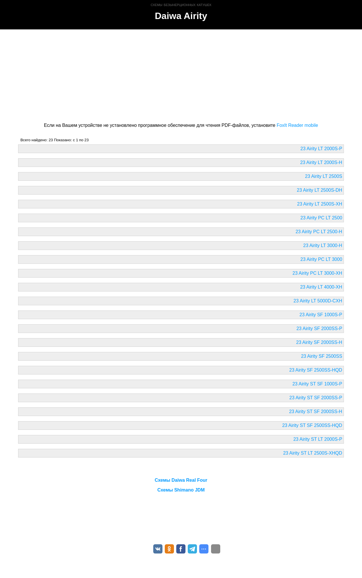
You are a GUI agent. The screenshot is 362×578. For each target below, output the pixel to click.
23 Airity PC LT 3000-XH (317, 273)
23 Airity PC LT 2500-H (319, 231)
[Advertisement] (181, 75)
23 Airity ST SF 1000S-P (317, 383)
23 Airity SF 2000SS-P (319, 328)
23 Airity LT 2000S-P (321, 148)
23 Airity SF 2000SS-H (319, 342)
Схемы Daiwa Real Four (181, 480)
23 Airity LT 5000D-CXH (318, 300)
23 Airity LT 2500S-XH (319, 204)
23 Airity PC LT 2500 (321, 217)
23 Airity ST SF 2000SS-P (315, 397)
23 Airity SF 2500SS (321, 356)
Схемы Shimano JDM (180, 489)
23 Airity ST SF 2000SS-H (315, 411)
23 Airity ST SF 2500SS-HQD (312, 425)
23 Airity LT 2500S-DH (319, 190)
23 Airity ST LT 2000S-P (317, 439)
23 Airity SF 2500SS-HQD (315, 370)
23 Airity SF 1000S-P (321, 314)
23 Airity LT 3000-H (322, 245)
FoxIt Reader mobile (297, 125)
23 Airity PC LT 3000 (321, 259)
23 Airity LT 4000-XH (321, 287)
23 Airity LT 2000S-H (321, 162)
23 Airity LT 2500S (323, 176)
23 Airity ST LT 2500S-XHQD (312, 453)
